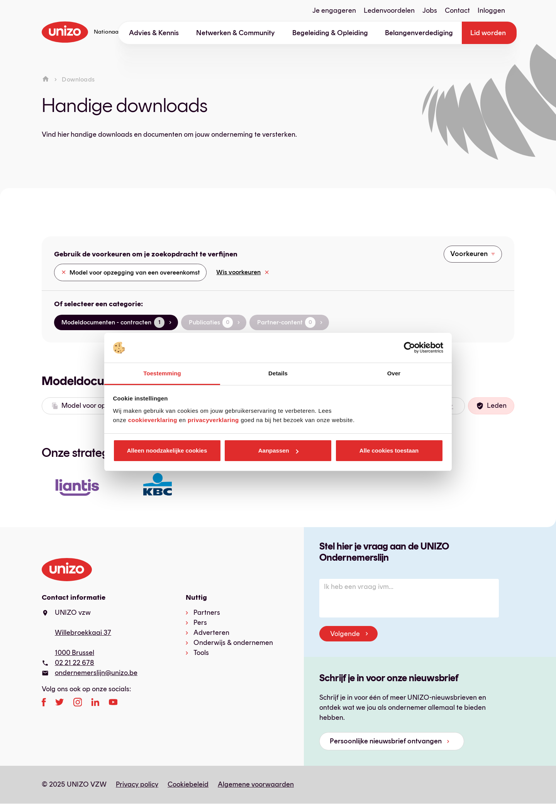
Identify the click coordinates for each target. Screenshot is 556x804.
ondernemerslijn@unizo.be (96, 672)
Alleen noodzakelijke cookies (167, 450)
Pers (200, 622)
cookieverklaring (152, 420)
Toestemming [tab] (162, 373)
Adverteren (211, 632)
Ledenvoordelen (389, 10)
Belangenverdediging (419, 33)
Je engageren (334, 10)
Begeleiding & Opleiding (330, 33)
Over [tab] (394, 373)
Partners (206, 612)
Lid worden (488, 33)
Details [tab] (278, 373)
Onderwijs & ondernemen (233, 642)
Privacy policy (137, 784)
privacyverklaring (213, 420)
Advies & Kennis (154, 33)
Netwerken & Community (235, 33)
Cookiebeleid (188, 784)
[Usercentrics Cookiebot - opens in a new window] (409, 348)
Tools (201, 652)
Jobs (429, 10)
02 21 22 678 (74, 662)
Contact (457, 10)
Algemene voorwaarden (256, 784)
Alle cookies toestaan (389, 450)
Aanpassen (278, 450)
